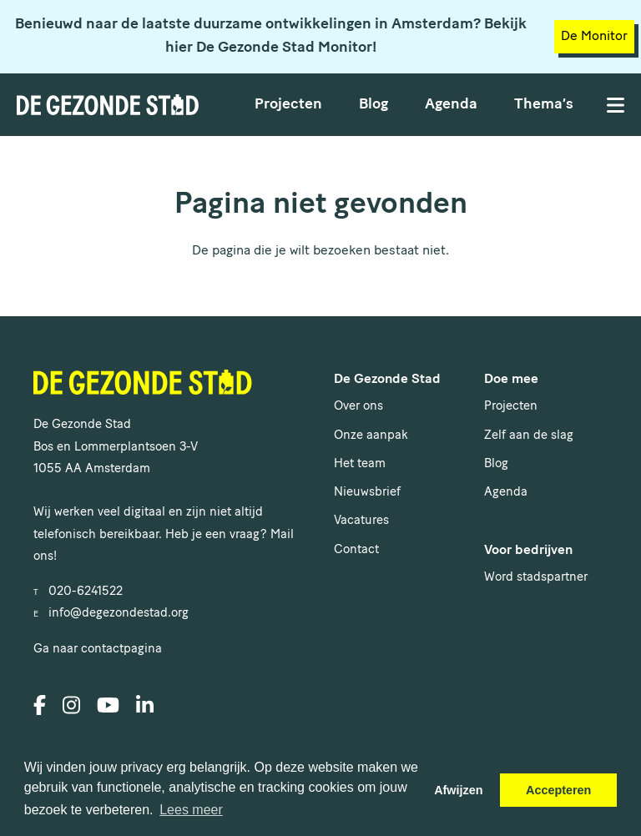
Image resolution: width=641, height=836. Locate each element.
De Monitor (594, 36)
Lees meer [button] (191, 810)
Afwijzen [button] (458, 790)
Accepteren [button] (558, 790)
